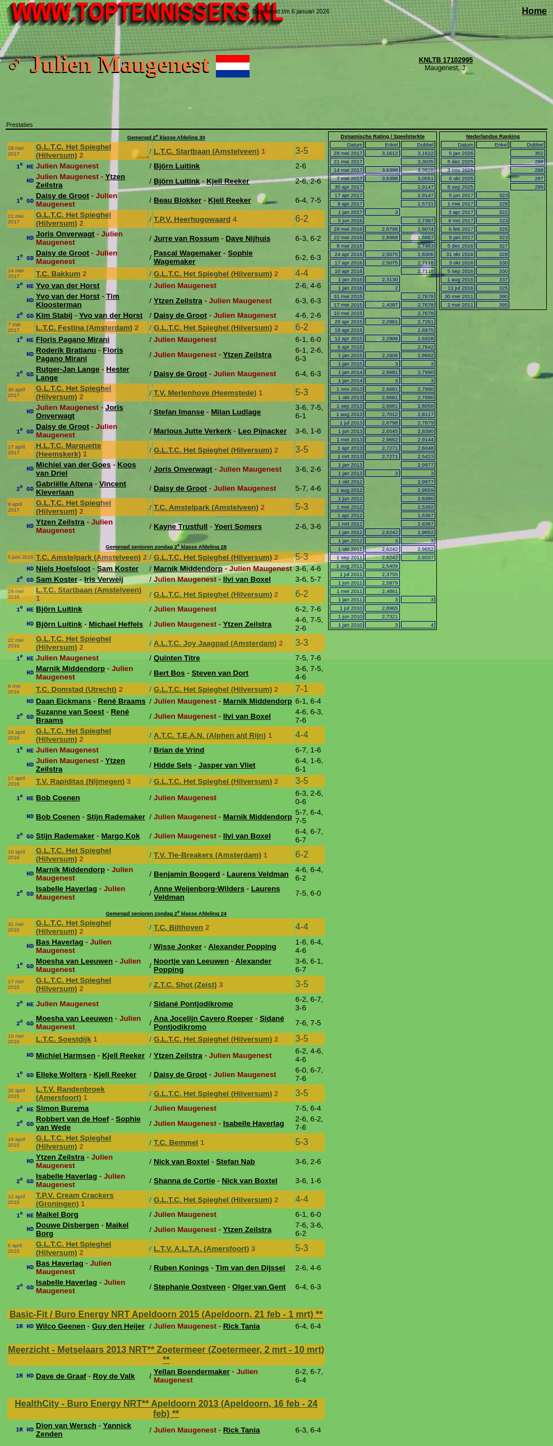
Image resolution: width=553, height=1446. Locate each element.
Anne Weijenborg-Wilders (199, 888)
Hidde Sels (173, 765)
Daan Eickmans (63, 701)
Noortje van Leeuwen (191, 961)
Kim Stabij (54, 315)
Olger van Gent (259, 1287)
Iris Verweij (103, 579)
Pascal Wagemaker (187, 253)
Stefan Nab (235, 1161)
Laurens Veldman (257, 874)
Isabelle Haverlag (66, 888)
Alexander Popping (242, 946)
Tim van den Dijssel (250, 1267)
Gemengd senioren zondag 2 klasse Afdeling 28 (166, 547)
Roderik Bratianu (66, 350)
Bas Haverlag (59, 942)
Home (534, 11)
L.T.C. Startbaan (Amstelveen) (206, 151)
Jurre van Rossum (186, 238)
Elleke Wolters (61, 1074)
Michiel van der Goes (73, 464)
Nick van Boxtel (181, 1161)
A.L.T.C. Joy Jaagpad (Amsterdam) (215, 643)
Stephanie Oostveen (189, 1287)
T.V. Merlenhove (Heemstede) (205, 393)
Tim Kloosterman (77, 300)
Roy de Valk (114, 1376)
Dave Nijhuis (247, 238)
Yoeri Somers (238, 526)
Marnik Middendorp (188, 568)
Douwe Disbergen (67, 1225)
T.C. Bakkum (58, 274)
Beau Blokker (177, 200)
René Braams (122, 701)
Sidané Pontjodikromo (193, 1004)
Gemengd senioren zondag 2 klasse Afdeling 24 (166, 913)
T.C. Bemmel (176, 1142)
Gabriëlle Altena (64, 484)
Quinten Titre (177, 658)
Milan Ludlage (236, 412)
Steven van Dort (219, 673)
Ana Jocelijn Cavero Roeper (203, 1018)
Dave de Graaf (61, 1376)
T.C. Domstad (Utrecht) (76, 689)
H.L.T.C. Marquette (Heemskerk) (68, 449)
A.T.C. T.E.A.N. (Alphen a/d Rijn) (210, 735)
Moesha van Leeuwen (74, 961)
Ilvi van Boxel (247, 579)
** (319, 1314)
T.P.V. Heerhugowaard (192, 219)
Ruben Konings (181, 1267)
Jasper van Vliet (227, 765)
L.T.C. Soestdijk (63, 1039)
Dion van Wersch (66, 1425)
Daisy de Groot (62, 195)
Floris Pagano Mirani (72, 339)
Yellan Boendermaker (192, 1371)
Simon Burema (62, 1108)
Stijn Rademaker (115, 817)
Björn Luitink (177, 166)
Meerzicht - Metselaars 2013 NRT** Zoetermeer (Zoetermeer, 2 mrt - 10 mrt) (166, 1349)
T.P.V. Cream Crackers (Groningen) (75, 1199)
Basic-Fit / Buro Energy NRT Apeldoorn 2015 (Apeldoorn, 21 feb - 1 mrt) (163, 1314)
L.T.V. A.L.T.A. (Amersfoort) (201, 1248)
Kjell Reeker (227, 181)
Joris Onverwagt (65, 234)
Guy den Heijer (118, 1326)
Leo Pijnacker (262, 431)
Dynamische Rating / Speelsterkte (382, 136)
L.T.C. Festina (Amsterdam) (84, 327)
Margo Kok (120, 836)
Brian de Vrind (179, 750)
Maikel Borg (57, 1214)
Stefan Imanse (179, 412)
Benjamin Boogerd (187, 874)
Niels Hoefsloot (63, 568)
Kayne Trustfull (181, 526)
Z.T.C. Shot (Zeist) (185, 984)
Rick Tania (241, 1326)
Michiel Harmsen (65, 1055)
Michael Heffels (116, 624)
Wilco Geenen (60, 1326)
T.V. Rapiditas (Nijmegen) (80, 781)
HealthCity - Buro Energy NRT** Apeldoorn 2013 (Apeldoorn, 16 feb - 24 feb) (166, 1408)
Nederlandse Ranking (492, 136)
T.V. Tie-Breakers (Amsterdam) (207, 855)
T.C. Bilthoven (178, 927)
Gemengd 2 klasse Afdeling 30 (166, 137)
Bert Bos (169, 673)
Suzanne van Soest (70, 712)
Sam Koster (118, 568)
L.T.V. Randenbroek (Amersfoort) (70, 1093)
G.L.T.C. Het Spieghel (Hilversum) (73, 151)
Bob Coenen (58, 797)
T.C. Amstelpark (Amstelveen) (206, 507)
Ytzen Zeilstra (178, 301)
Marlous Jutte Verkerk (193, 431)
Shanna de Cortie (184, 1180)
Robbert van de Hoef (72, 1119)
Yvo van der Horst (67, 285)
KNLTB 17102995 (446, 60)
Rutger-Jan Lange (67, 369)
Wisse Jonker (178, 946)
